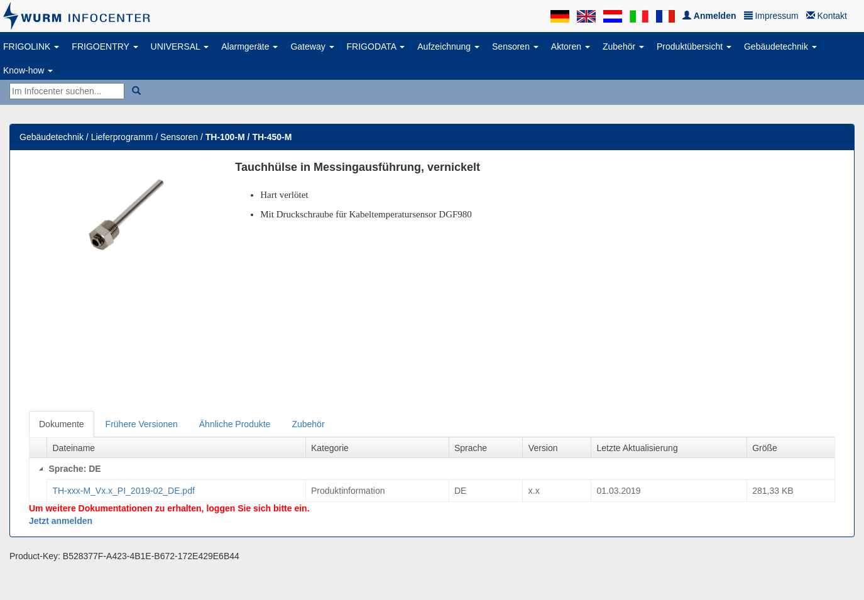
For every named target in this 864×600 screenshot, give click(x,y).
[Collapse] (41, 469)
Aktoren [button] (570, 46)
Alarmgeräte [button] (249, 46)
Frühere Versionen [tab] (142, 424)
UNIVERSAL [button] (180, 46)
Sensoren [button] (515, 46)
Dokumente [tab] (61, 424)
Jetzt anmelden (60, 521)
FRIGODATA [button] (376, 46)
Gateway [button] (312, 46)
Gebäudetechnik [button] (780, 46)
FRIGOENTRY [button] (105, 46)
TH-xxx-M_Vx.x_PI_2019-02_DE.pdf (123, 491)
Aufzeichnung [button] (448, 46)
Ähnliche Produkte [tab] (235, 424)
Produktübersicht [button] (694, 46)
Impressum (771, 16)
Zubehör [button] (623, 46)
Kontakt (826, 16)
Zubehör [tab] (308, 424)
